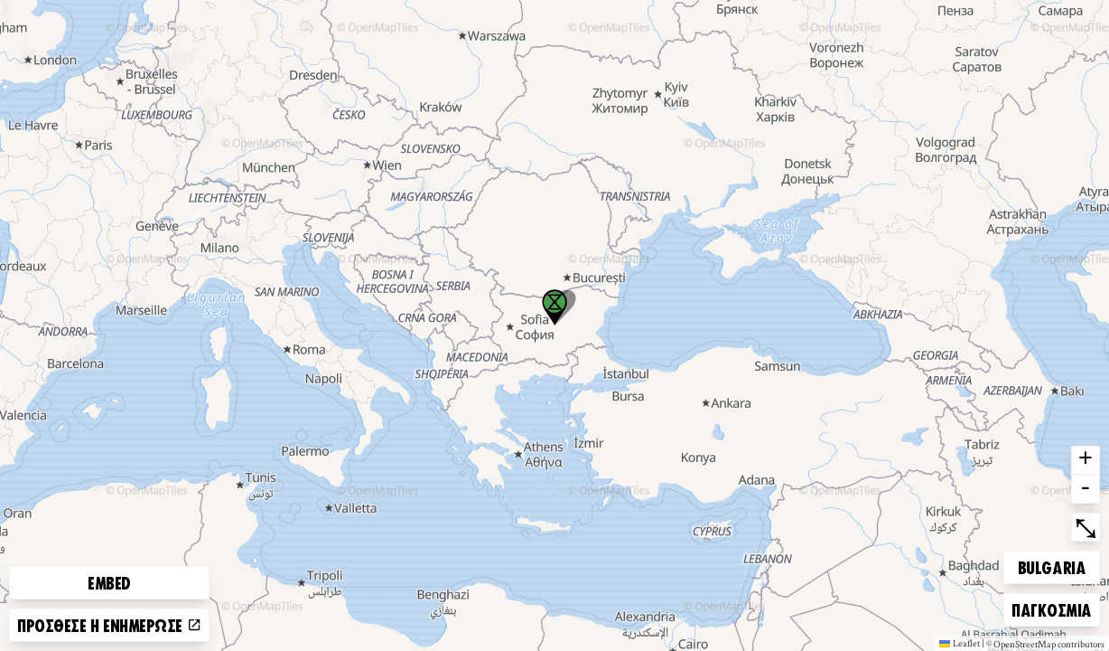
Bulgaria (1051, 564)
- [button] (1085, 489)
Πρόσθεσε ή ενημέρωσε (109, 625)
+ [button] (1085, 460)
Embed (109, 582)
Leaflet (959, 643)
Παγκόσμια (1051, 607)
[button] (554, 307)
